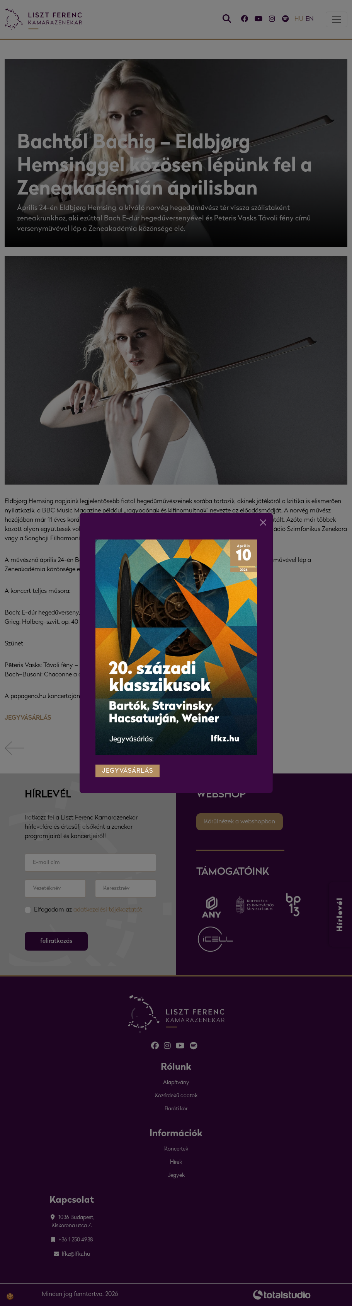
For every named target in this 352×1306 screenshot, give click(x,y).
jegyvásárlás (127, 764)
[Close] (263, 515)
